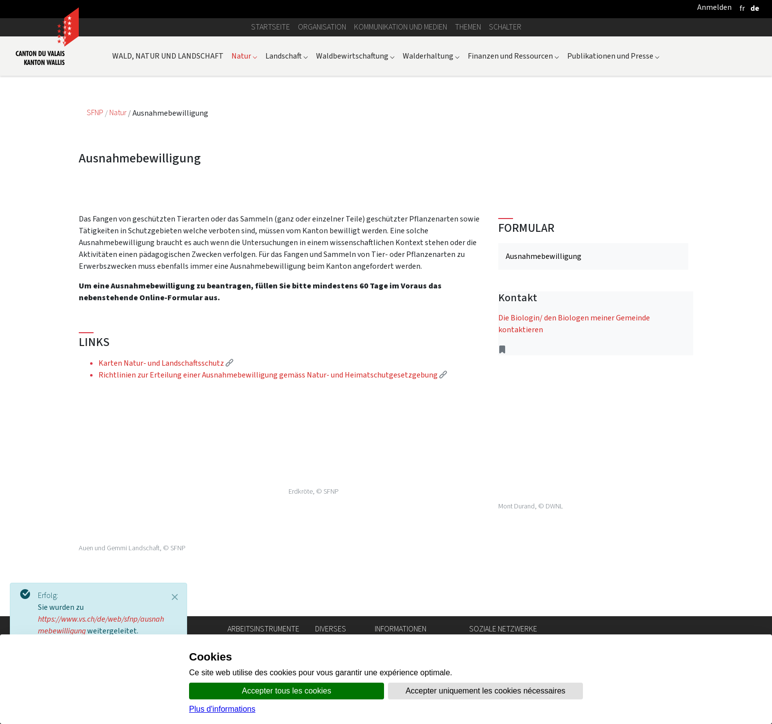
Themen (468, 27)
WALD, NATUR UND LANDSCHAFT (168, 56)
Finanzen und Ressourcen (513, 56)
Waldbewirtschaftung (355, 56)
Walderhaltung (431, 56)
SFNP (96, 113)
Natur (244, 56)
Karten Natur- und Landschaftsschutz (165, 363)
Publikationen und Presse (613, 56)
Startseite (270, 27)
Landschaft (286, 56)
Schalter (505, 27)
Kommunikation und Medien (400, 27)
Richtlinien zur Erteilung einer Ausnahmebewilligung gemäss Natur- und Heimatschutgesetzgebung (272, 375)
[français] (742, 8)
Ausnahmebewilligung (543, 256)
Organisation (322, 27)
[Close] (175, 597)
